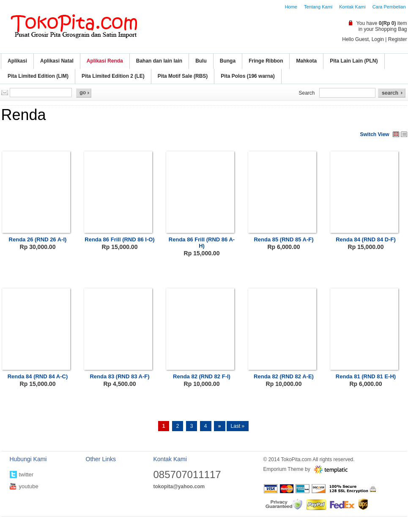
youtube (28, 486)
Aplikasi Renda (105, 61)
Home (291, 6)
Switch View (374, 134)
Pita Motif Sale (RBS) (183, 76)
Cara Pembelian (389, 6)
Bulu (201, 61)
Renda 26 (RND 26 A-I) (38, 239)
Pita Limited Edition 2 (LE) (113, 76)
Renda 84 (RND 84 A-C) (38, 376)
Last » (238, 426)
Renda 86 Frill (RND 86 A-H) (202, 242)
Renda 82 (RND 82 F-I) (201, 376)
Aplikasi (17, 61)
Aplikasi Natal (57, 61)
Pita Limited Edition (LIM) (38, 76)
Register (397, 39)
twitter (26, 474)
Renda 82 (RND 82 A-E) (284, 376)
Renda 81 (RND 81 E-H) (366, 376)
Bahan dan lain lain (159, 61)
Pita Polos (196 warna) (247, 76)
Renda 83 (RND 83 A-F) (119, 376)
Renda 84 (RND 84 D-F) (366, 239)
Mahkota (306, 61)
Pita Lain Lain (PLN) (354, 61)
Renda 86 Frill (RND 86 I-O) (119, 239)
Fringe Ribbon (266, 61)
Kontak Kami (352, 6)
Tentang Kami (318, 6)
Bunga (227, 61)
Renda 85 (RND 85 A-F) (283, 239)
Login (378, 39)
